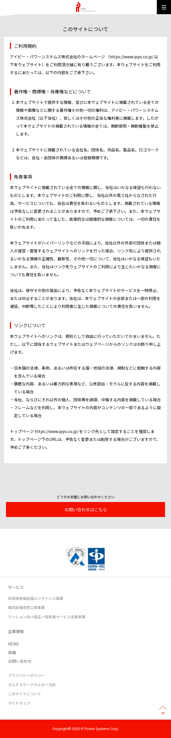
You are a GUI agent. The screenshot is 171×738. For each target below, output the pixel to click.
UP (163, 713)
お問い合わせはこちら (85, 509)
